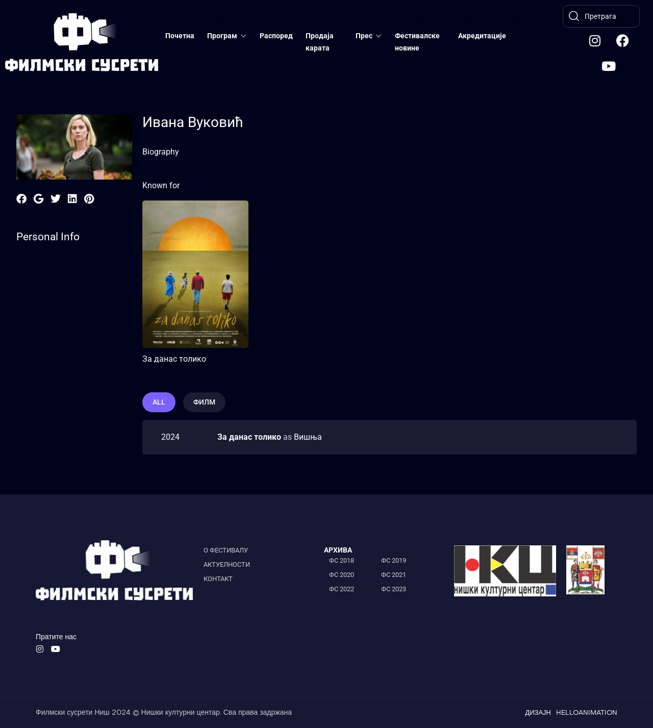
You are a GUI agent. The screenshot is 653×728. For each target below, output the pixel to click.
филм (204, 402)
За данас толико (174, 359)
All (159, 402)
